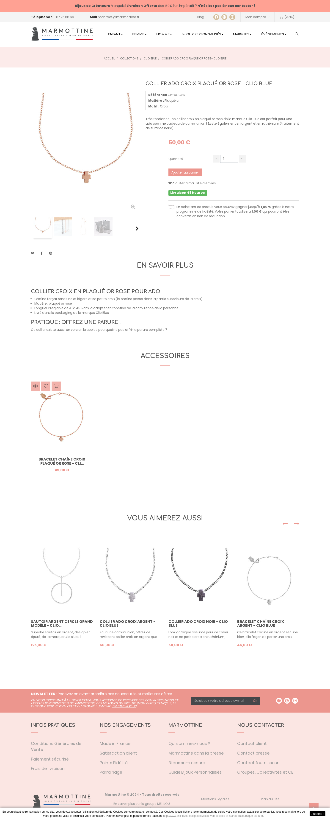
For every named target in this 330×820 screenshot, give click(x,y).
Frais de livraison (48, 768)
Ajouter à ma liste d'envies (192, 183)
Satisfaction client (118, 753)
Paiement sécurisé (50, 759)
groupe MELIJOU (157, 803)
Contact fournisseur (258, 763)
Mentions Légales (215, 799)
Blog (200, 17)
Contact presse (253, 753)
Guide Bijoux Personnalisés (195, 772)
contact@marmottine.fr (119, 17)
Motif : (153, 106)
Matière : (156, 100)
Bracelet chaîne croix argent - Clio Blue (260, 624)
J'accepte (317, 814)
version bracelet (84, 329)
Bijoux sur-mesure (186, 763)
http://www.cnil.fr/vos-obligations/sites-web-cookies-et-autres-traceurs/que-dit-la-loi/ (213, 815)
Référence (157, 95)
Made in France (115, 743)
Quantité (175, 159)
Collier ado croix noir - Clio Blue (198, 624)
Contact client (252, 743)
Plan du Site (270, 799)
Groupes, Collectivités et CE (265, 772)
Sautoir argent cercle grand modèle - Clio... (62, 624)
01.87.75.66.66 (63, 17)
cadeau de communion (186, 123)
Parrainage (111, 772)
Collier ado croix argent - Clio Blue (128, 624)
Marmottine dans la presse (196, 753)
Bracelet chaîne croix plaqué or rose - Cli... (61, 461)
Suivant (137, 228)
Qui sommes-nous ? (189, 743)
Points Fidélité (114, 763)
